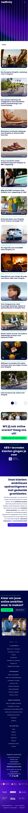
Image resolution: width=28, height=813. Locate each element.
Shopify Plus (13, 657)
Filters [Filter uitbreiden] (4, 45)
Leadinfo (13, 720)
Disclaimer (22, 807)
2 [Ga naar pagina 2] (15, 403)
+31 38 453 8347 (14, 761)
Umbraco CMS (14, 683)
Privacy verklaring (19, 805)
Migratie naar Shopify (13, 666)
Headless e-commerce (13, 660)
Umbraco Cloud (13, 695)
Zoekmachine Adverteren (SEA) (13, 712)
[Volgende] (25, 403)
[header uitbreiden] (25, 2)
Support (13, 740)
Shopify (13, 655)
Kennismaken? (7, 610)
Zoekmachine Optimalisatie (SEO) (13, 709)
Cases (13, 729)
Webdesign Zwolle (14, 743)
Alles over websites (13, 675)
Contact (13, 746)
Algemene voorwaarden (10, 807)
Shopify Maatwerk (14, 689)
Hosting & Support (14, 692)
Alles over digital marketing (13, 703)
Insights (13, 732)
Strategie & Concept (13, 652)
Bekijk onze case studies (17, 525)
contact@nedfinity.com (14, 764)
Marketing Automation (13, 715)
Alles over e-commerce (13, 649)
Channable (14, 718)
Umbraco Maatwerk (13, 686)
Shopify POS (13, 663)
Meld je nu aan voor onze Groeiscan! (14, 438)
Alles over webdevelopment (13, 677)
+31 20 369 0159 (14, 771)
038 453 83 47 (20, 610)
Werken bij (13, 738)
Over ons (13, 735)
